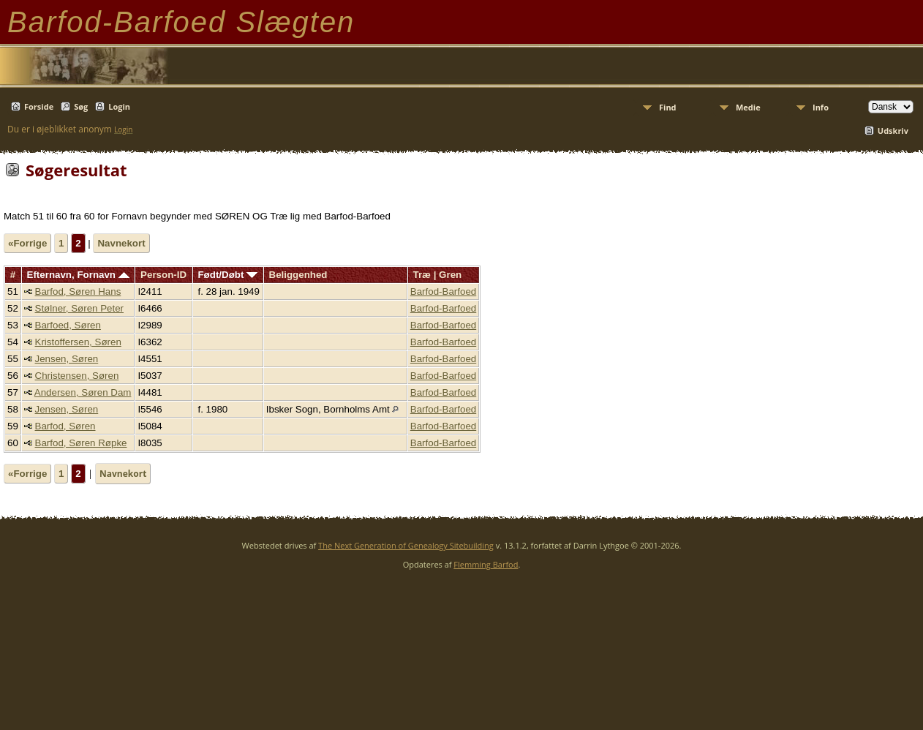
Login (119, 106)
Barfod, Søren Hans (78, 291)
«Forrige (27, 243)
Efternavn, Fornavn (78, 274)
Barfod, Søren (65, 426)
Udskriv (893, 130)
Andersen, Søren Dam (83, 392)
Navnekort (121, 243)
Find (668, 107)
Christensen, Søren (77, 375)
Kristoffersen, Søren (78, 341)
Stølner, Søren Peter (79, 308)
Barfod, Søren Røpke (81, 442)
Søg (81, 106)
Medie (748, 107)
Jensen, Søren (67, 358)
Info (821, 107)
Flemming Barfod (485, 564)
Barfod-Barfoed (443, 291)
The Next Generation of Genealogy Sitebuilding (406, 545)
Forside (38, 106)
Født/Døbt (227, 274)
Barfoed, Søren (68, 325)
